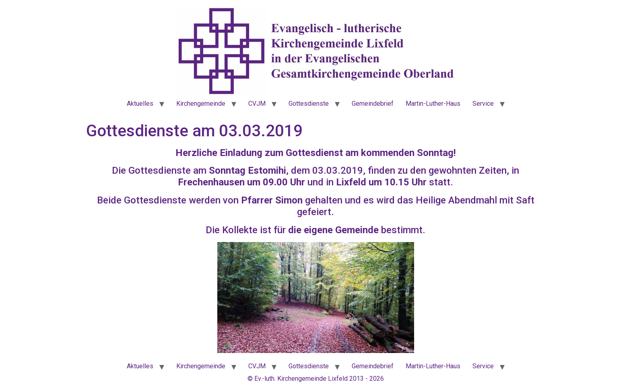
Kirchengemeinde (200, 103)
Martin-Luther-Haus (433, 103)
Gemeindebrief (373, 103)
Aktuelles (140, 103)
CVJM (257, 103)
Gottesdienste (309, 103)
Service (483, 103)
